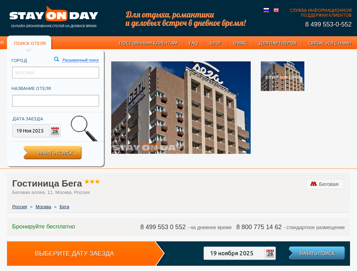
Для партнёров (277, 42)
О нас (240, 42)
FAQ (193, 42)
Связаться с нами (329, 42)
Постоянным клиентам (148, 42)
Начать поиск (55, 153)
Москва (43, 206)
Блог (215, 42)
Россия (19, 206)
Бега (64, 206)
